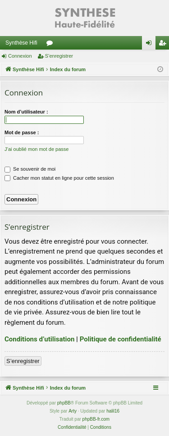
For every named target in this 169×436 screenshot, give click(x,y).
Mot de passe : (22, 132)
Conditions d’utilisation (39, 339)
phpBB (64, 402)
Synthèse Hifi (21, 43)
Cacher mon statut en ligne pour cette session (59, 178)
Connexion (20, 56)
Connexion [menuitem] (150, 45)
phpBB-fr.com (96, 419)
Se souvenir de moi (30, 169)
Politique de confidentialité (120, 339)
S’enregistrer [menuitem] (164, 45)
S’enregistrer (59, 56)
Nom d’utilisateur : (26, 111)
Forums (51, 45)
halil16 (112, 411)
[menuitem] (72, 427)
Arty (73, 411)
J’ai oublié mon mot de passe (37, 149)
